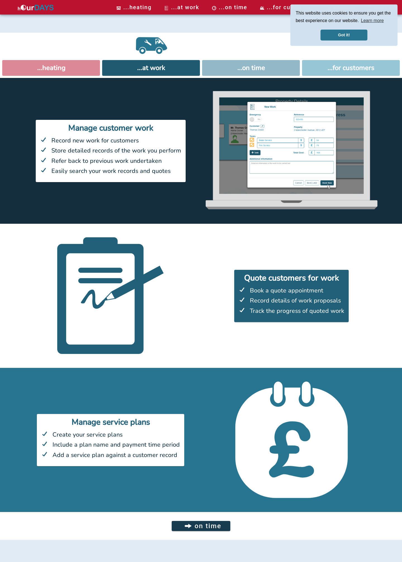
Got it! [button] (344, 35)
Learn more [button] (372, 20)
